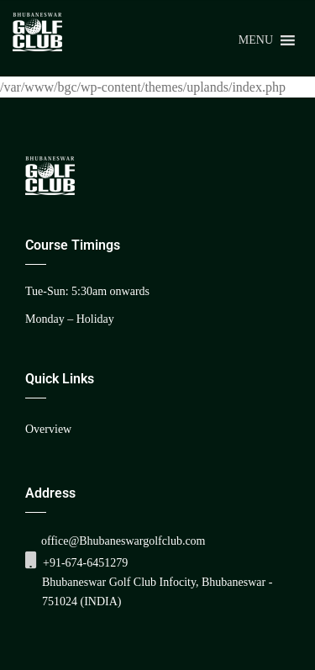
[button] (256, 40)
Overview (48, 429)
